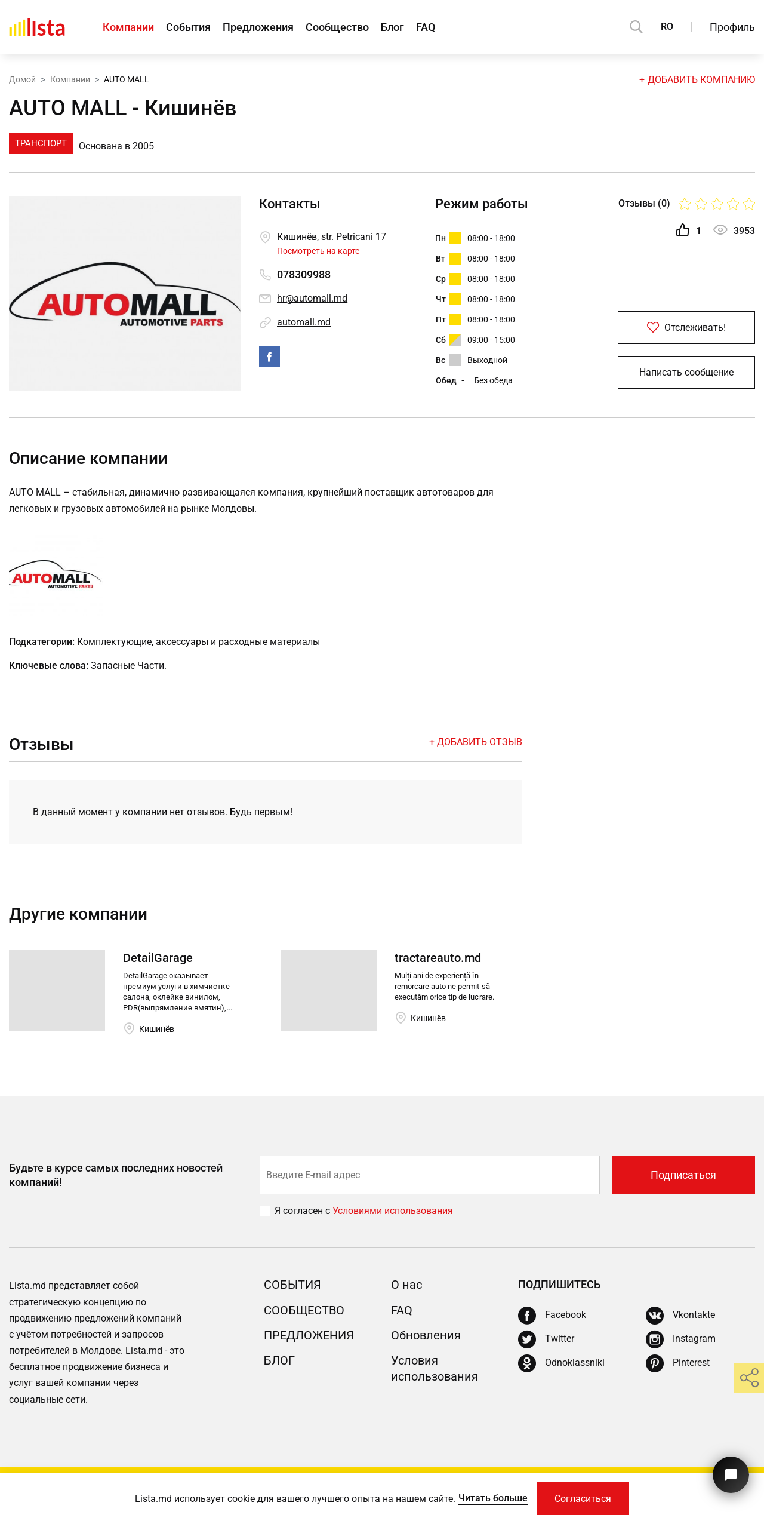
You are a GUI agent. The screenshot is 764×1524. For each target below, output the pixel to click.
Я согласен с (303, 1210)
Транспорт (41, 143)
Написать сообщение (686, 372)
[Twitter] (546, 1339)
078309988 (304, 274)
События (188, 27)
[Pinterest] (678, 1363)
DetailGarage (158, 958)
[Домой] (37, 27)
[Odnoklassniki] (561, 1363)
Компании (128, 27)
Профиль (732, 27)
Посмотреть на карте (318, 251)
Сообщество (337, 27)
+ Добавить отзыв (475, 742)
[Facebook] (552, 1316)
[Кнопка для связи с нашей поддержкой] (731, 1475)
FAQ (425, 27)
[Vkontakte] (680, 1316)
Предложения (258, 27)
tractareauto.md (438, 958)
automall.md (304, 322)
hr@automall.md (312, 298)
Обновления (426, 1335)
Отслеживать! (686, 327)
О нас (406, 1284)
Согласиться (582, 1498)
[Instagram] (681, 1339)
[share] (749, 1378)
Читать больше (493, 1498)
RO (667, 26)
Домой (22, 79)
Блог (392, 27)
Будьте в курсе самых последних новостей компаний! (116, 1175)
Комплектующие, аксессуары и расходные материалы (198, 641)
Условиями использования (392, 1210)
